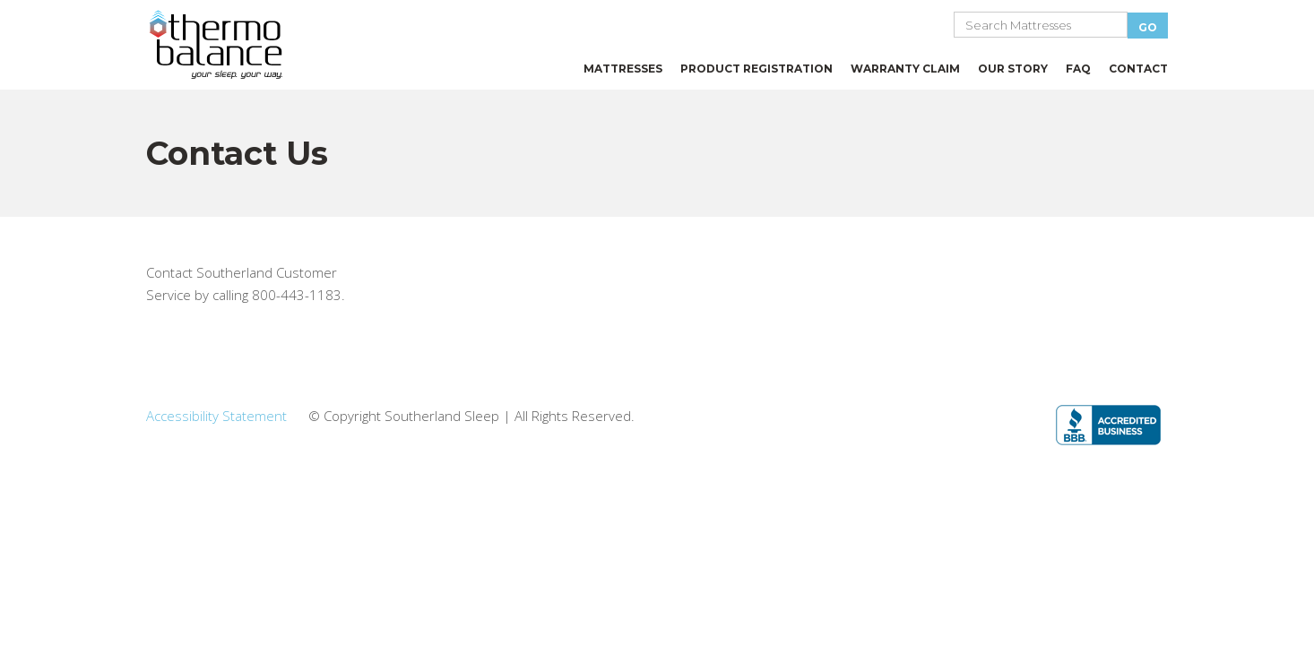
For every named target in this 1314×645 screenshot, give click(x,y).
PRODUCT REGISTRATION (756, 68)
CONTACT (1138, 68)
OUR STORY (1013, 68)
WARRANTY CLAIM (905, 68)
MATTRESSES (623, 68)
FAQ (1078, 68)
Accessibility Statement (216, 416)
